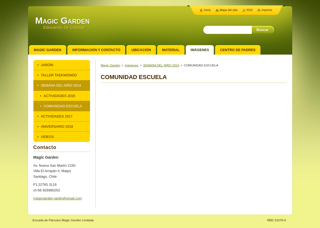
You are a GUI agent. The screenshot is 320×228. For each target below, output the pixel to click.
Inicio (207, 10)
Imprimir (266, 10)
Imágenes (132, 65)
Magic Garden (110, 65)
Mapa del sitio (229, 10)
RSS (250, 10)
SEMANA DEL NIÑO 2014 (161, 65)
